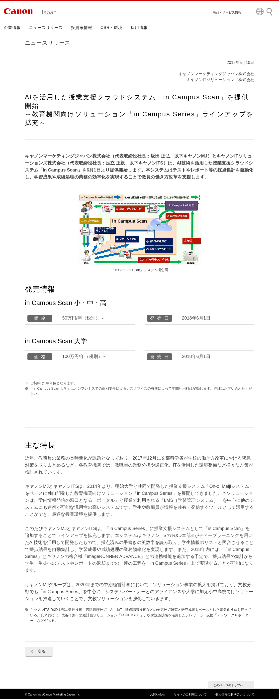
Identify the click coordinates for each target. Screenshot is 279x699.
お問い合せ (157, 694)
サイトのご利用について (190, 694)
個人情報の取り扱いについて (234, 694)
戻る (41, 651)
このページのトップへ (228, 685)
